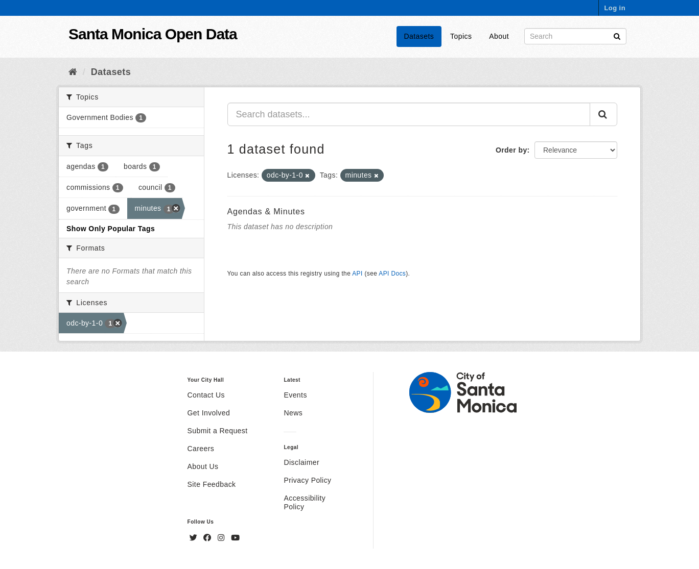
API (357, 273)
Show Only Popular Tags (110, 229)
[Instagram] (222, 538)
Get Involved (209, 413)
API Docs (392, 273)
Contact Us (206, 395)
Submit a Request (218, 431)
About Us (203, 466)
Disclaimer (301, 462)
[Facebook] (208, 538)
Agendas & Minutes (266, 211)
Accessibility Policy (304, 502)
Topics (461, 36)
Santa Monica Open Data (152, 34)
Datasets (419, 36)
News (293, 413)
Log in (614, 8)
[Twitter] (195, 538)
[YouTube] (235, 538)
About (499, 36)
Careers (201, 448)
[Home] (72, 72)
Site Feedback (212, 484)
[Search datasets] (575, 36)
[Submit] (617, 35)
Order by (511, 150)
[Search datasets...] (409, 114)
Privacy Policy (307, 480)
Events (295, 395)
